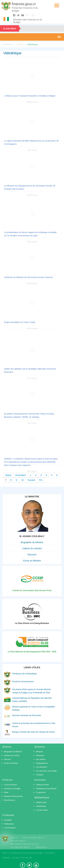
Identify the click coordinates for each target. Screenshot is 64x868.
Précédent (20, 475)
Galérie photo (41, 802)
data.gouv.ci (41, 847)
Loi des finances (10, 785)
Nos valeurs (40, 759)
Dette (6, 792)
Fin (40, 480)
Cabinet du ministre (32, 548)
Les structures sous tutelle (46, 771)
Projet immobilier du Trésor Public (19, 322)
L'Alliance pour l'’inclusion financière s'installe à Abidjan (29, 96)
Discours (32, 554)
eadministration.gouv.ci (34, 837)
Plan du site (26, 857)
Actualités (8, 820)
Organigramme (42, 763)
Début (8, 475)
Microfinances (9, 800)
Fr (27, 15)
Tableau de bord (42, 785)
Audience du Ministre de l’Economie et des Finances (28, 277)
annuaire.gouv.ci (18, 840)
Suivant (31, 480)
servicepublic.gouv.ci (20, 847)
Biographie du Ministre (32, 542)
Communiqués (10, 828)
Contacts (39, 775)
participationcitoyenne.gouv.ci (25, 844)
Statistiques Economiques (46, 788)
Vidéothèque (41, 806)
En (33, 15)
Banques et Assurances (13, 796)
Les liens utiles (42, 810)
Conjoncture (41, 792)
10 (22, 480)
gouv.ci (14, 837)
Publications (9, 824)
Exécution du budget (12, 788)
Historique (40, 755)
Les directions (41, 767)
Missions (39, 752)
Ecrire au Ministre (32, 560)
